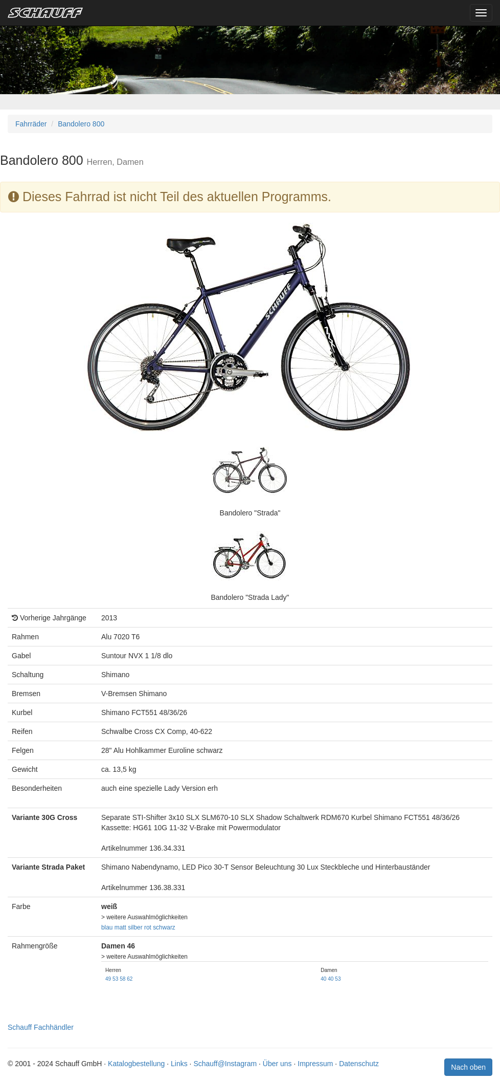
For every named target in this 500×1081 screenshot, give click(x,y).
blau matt (113, 927)
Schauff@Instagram (225, 1064)
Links (179, 1064)
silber (135, 927)
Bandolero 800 (81, 124)
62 (129, 979)
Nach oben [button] (468, 1067)
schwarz (164, 927)
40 (323, 979)
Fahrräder (31, 124)
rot (147, 927)
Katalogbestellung (136, 1064)
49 (108, 979)
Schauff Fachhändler (41, 1027)
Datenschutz (359, 1064)
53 (115, 979)
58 (122, 979)
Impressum (315, 1064)
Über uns (277, 1064)
